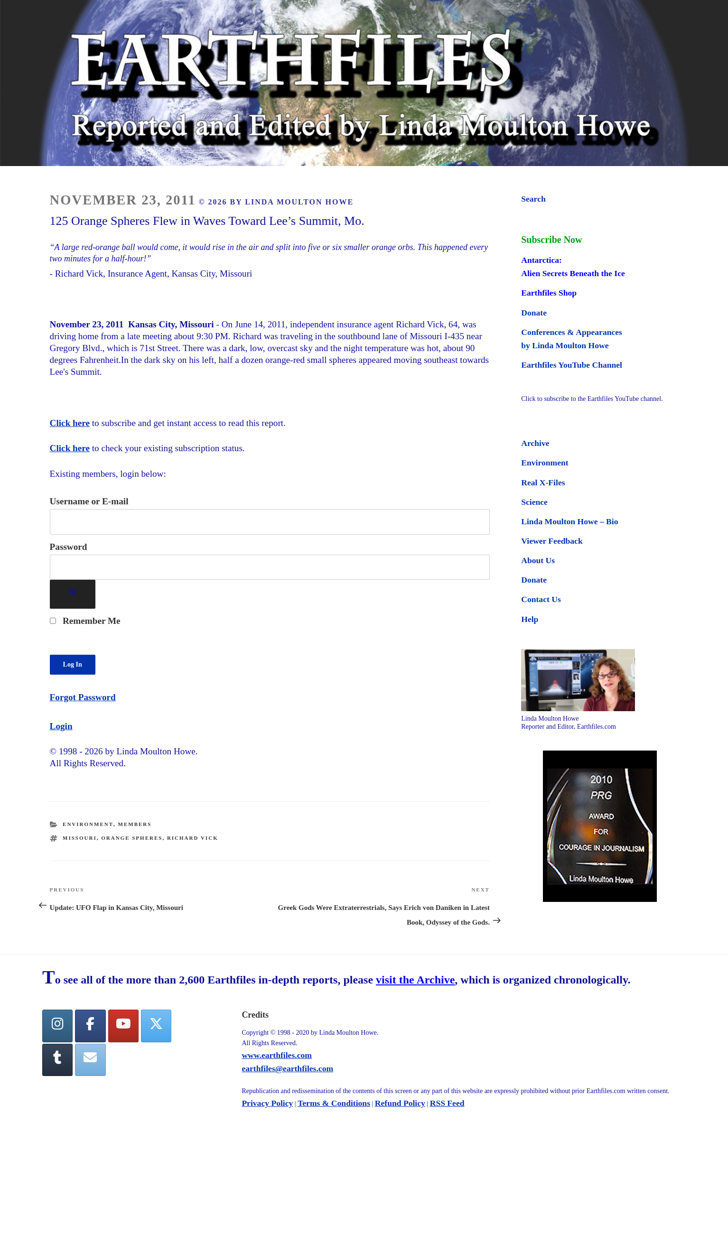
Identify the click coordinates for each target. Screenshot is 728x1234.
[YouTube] (123, 1026)
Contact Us (541, 599)
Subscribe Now (551, 239)
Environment (88, 824)
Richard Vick (192, 838)
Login (61, 726)
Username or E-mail (89, 501)
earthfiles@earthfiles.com (287, 1068)
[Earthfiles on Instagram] (57, 1026)
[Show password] (73, 594)
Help (529, 619)
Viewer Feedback (551, 541)
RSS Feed (447, 1103)
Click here (70, 423)
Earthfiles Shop (549, 292)
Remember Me (85, 621)
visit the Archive (415, 980)
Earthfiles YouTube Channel (571, 365)
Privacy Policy (267, 1103)
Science (534, 502)
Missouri (80, 838)
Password (68, 547)
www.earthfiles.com (277, 1055)
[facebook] (90, 1026)
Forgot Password (83, 697)
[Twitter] (156, 1026)
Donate (534, 312)
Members (135, 824)
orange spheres (131, 838)
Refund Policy (400, 1103)
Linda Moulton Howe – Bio (569, 521)
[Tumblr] (57, 1060)
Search (533, 199)
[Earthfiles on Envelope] (90, 1060)
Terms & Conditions (334, 1103)
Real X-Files (543, 482)
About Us (538, 560)
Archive (535, 443)
